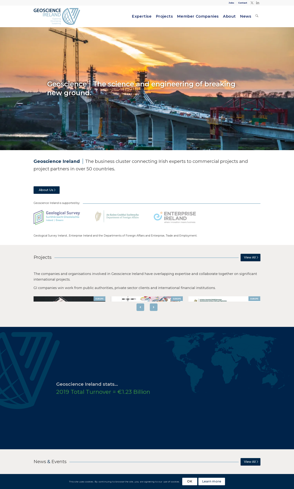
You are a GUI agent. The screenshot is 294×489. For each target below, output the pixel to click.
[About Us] (47, 190)
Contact (242, 2)
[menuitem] (231, 3)
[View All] (250, 257)
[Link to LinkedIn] (257, 3)
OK (189, 481)
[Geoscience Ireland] (57, 16)
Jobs (231, 2)
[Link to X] (252, 3)
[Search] (256, 16)
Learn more (211, 481)
